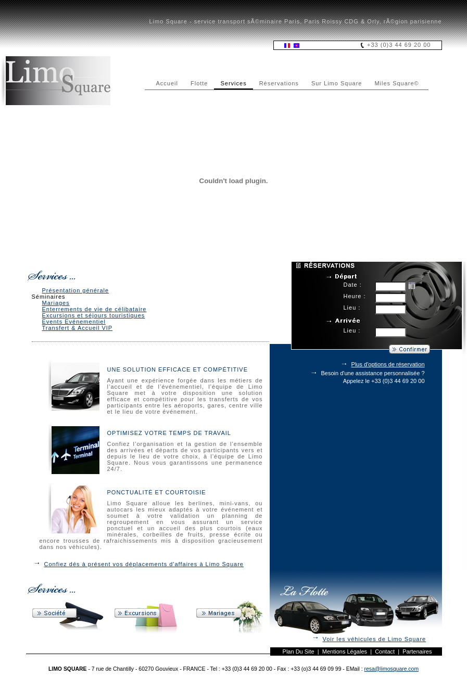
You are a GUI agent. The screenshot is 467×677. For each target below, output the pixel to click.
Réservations (279, 83)
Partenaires (417, 651)
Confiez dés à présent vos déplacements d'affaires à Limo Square (144, 564)
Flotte (199, 83)
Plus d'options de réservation (388, 364)
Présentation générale (75, 290)
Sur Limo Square (336, 83)
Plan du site (298, 651)
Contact (385, 651)
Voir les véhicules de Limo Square (374, 639)
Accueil (167, 83)
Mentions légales (344, 651)
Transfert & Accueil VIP (77, 328)
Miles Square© (396, 83)
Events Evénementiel (74, 321)
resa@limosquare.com (391, 669)
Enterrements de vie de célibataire (94, 309)
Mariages (56, 303)
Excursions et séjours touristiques (93, 315)
